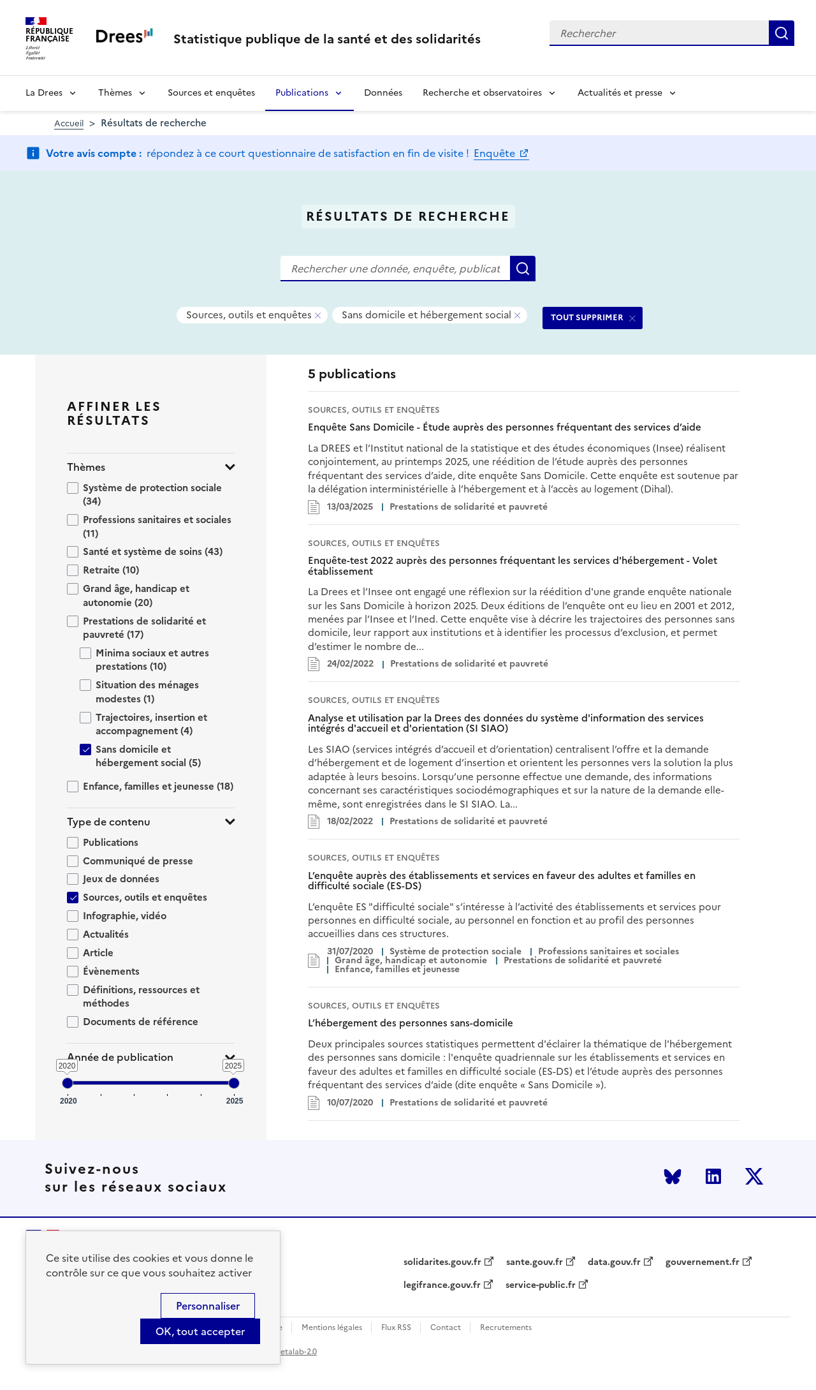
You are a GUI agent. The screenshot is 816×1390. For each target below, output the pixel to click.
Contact (445, 1327)
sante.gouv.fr (534, 1262)
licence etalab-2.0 (284, 1351)
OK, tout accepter (200, 1331)
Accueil (69, 123)
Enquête (496, 153)
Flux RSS (396, 1327)
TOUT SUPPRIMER (587, 317)
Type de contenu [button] (108, 822)
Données (383, 93)
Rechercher (781, 33)
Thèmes (115, 93)
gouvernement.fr (703, 1262)
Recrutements (506, 1327)
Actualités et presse (620, 93)
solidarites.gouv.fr (442, 1262)
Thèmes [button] (86, 467)
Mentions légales (332, 1327)
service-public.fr (541, 1285)
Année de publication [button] (120, 1057)
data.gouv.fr (614, 1262)
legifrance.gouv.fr (442, 1285)
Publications (301, 93)
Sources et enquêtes (211, 93)
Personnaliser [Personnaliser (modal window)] (208, 1305)
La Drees (44, 93)
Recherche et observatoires (482, 93)
